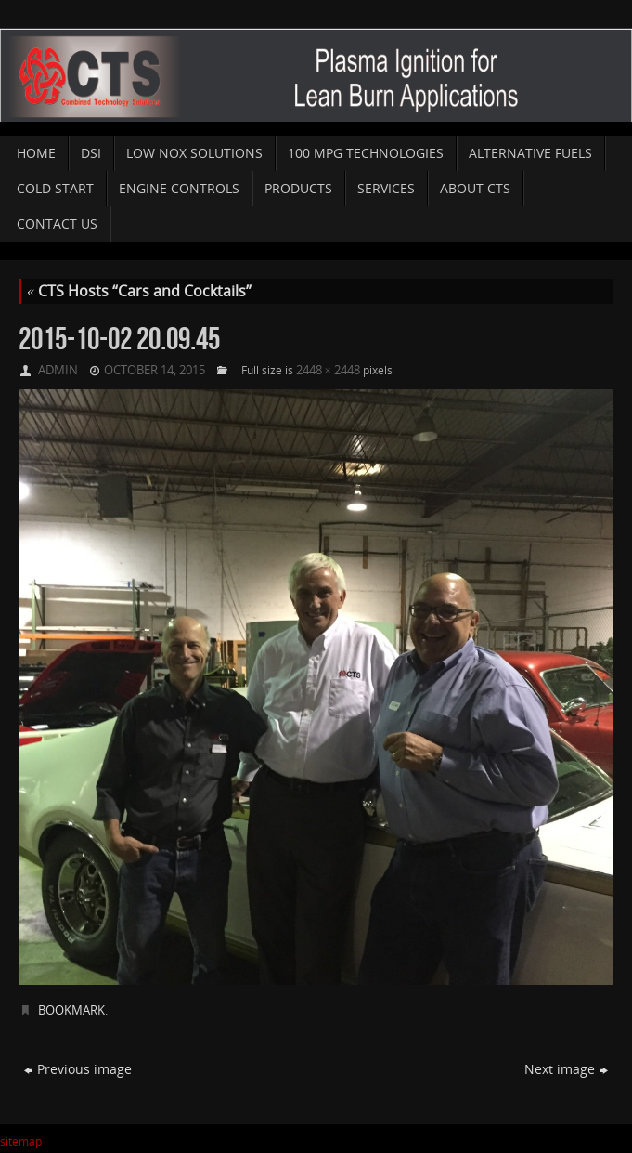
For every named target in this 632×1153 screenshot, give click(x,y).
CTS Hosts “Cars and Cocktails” (139, 291)
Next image (566, 1069)
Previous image (78, 1069)
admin (58, 369)
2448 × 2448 (328, 369)
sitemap (21, 1141)
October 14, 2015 (154, 369)
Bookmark (71, 1010)
